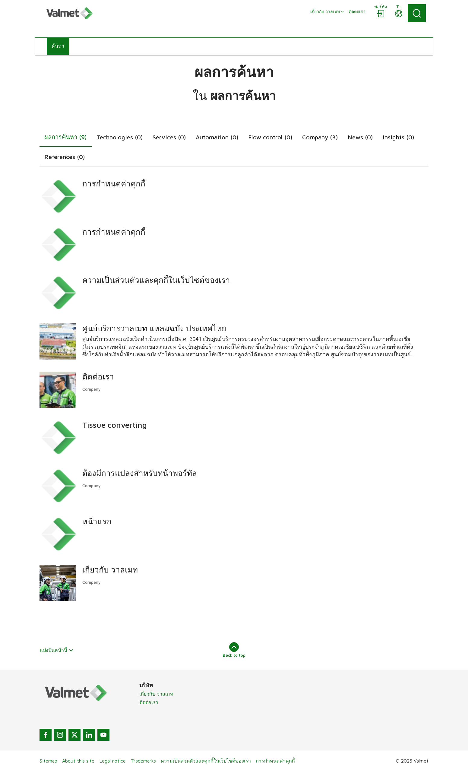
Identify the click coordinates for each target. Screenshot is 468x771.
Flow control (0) (270, 137)
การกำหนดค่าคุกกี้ (275, 760)
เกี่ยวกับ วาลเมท (156, 693)
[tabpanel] (234, 389)
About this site (78, 760)
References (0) (64, 156)
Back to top (234, 649)
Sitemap (48, 760)
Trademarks (143, 760)
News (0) (360, 137)
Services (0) (169, 137)
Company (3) (320, 137)
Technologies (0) (119, 137)
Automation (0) (217, 137)
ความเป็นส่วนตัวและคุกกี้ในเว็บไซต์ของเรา (206, 760)
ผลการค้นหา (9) (65, 136)
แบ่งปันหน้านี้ (57, 650)
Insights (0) (398, 137)
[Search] (417, 13)
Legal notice (112, 760)
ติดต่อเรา (148, 702)
